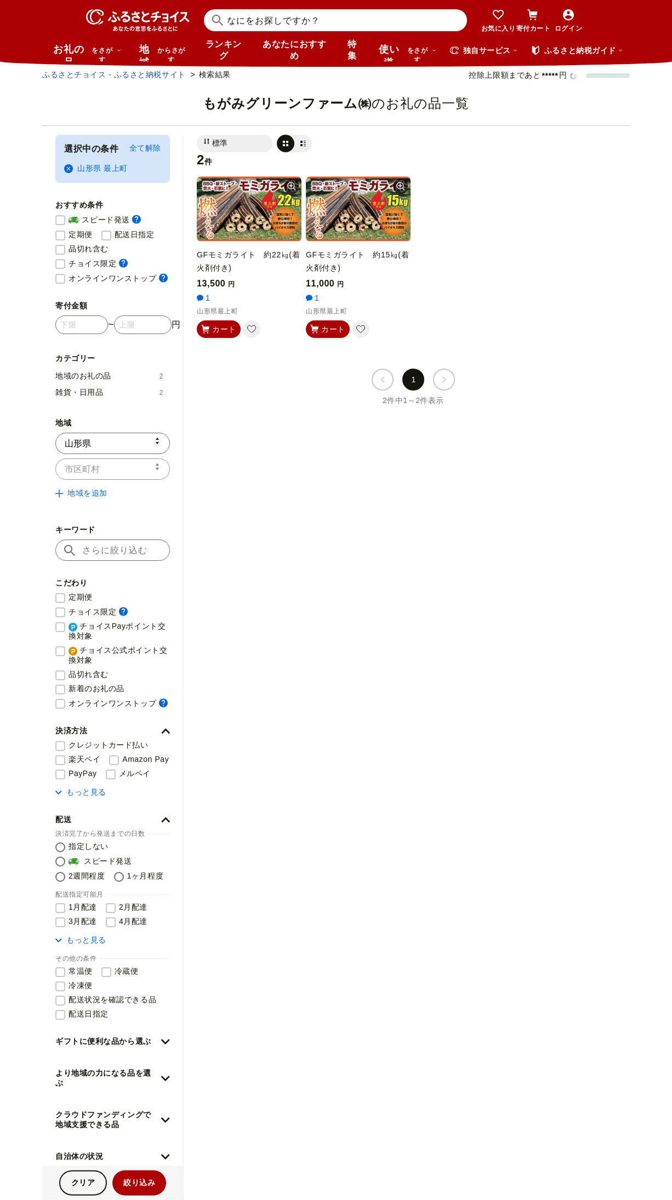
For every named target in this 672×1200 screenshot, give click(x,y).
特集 (352, 49)
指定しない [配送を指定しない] (89, 846)
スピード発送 (105, 220)
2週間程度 (87, 875)
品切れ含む (89, 248)
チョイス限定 (98, 263)
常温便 (81, 971)
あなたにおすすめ (294, 49)
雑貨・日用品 (109, 392)
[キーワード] (112, 550)
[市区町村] (112, 469)
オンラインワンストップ (118, 278)
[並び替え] (234, 143)
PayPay (83, 773)
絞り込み (139, 1182)
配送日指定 (135, 234)
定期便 (81, 234)
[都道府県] (112, 443)
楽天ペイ (84, 759)
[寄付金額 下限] (81, 324)
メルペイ (135, 773)
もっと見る (80, 792)
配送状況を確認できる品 (112, 999)
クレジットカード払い (109, 744)
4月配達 (133, 921)
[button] (112, 731)
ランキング (224, 49)
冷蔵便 (127, 971)
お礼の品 (87, 52)
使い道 (408, 52)
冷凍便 (81, 985)
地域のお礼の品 (109, 375)
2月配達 (133, 907)
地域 (163, 52)
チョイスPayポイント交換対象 (117, 631)
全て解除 (145, 147)
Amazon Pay (145, 759)
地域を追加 (81, 493)
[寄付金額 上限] (143, 324)
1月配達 (83, 907)
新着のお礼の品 (96, 688)
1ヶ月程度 (145, 875)
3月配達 (83, 921)
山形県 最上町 (96, 168)
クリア (83, 1182)
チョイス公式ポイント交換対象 (118, 655)
